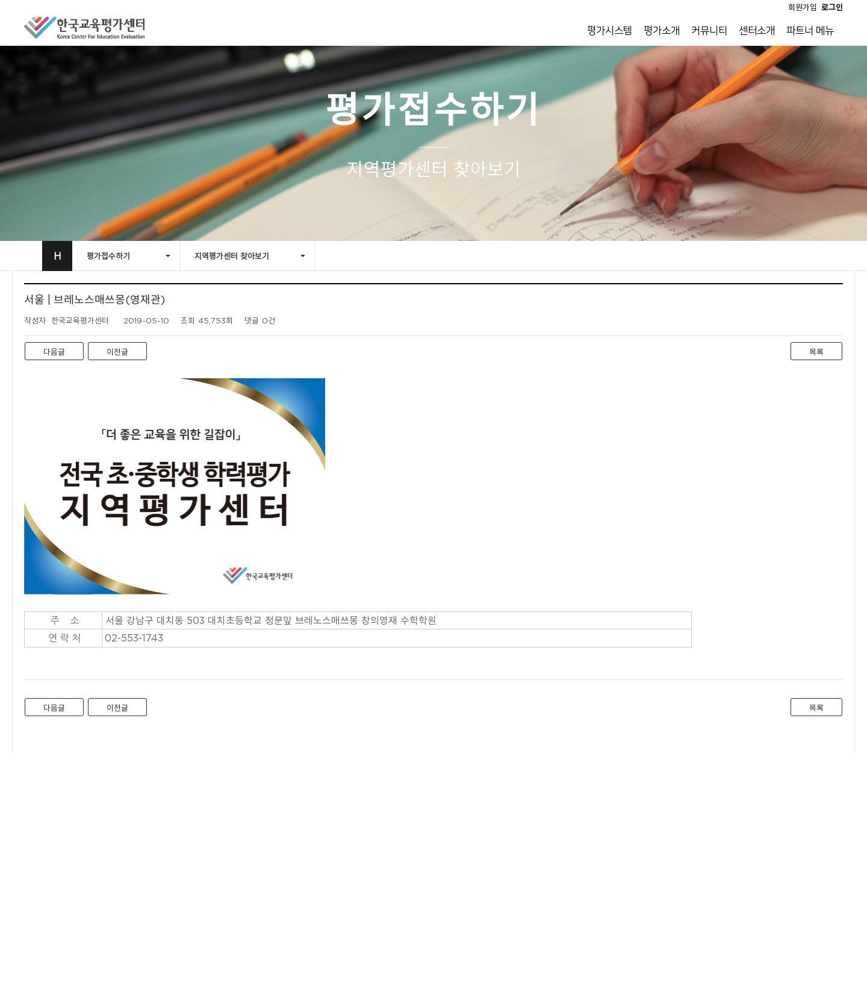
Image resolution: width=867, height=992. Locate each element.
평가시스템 (609, 30)
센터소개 (757, 30)
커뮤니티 (709, 30)
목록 (816, 352)
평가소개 (662, 30)
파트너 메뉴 (810, 30)
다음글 (54, 352)
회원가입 (802, 7)
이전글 (117, 352)
